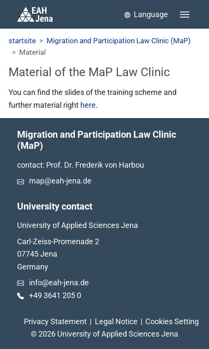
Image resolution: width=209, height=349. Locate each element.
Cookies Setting (172, 321)
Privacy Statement (55, 321)
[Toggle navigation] (184, 14)
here (88, 105)
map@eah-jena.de (60, 180)
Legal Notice (116, 321)
